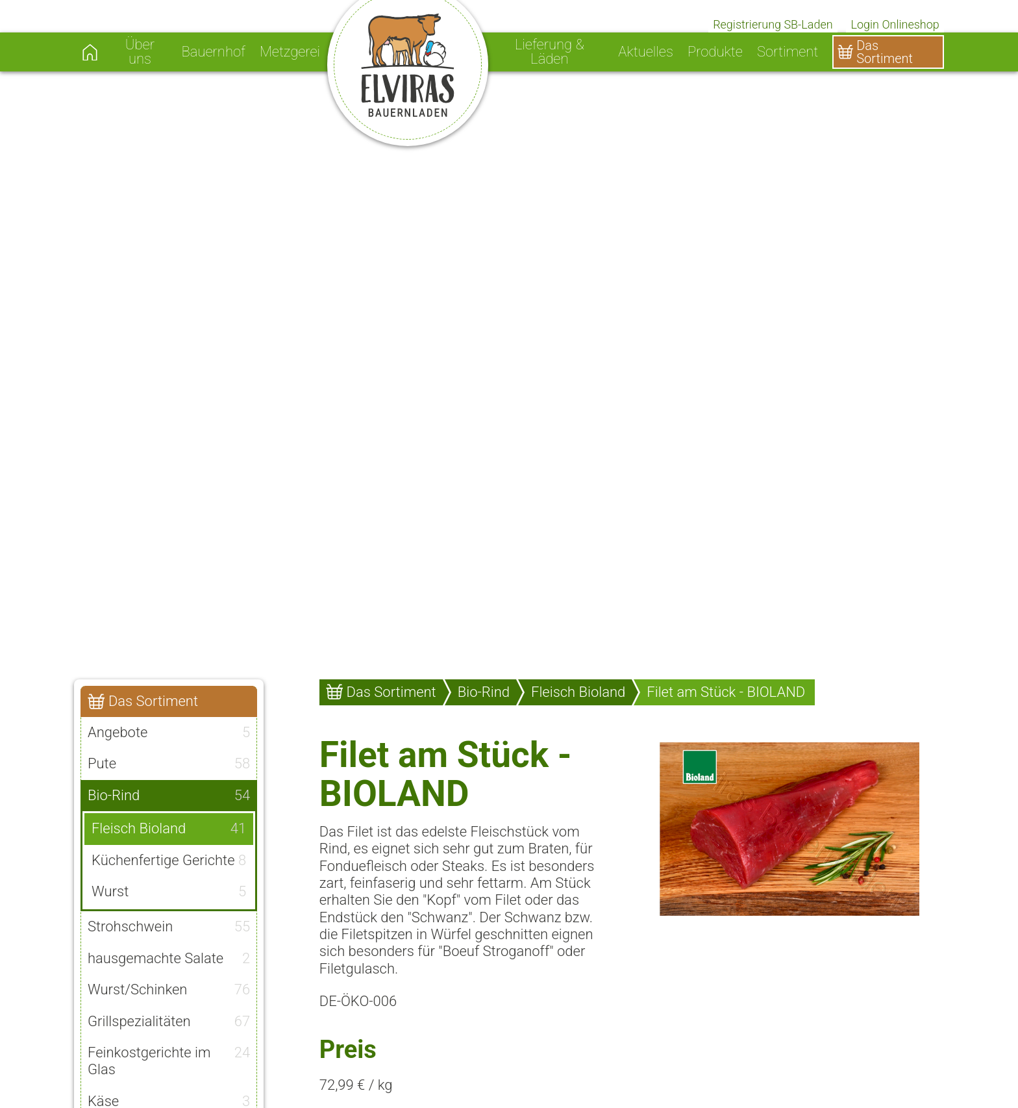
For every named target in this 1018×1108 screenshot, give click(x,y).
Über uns (140, 52)
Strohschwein (169, 926)
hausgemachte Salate (169, 958)
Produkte (715, 52)
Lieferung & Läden (549, 52)
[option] (509, 332)
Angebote (169, 732)
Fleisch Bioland (169, 828)
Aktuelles (645, 52)
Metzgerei (290, 52)
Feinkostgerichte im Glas (169, 1060)
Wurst (169, 891)
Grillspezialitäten (169, 1021)
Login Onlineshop (895, 24)
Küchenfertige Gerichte (169, 860)
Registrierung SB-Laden (773, 24)
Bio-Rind (169, 795)
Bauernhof (213, 52)
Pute (169, 763)
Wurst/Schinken (169, 989)
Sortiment (787, 52)
